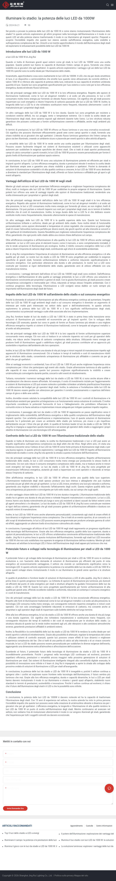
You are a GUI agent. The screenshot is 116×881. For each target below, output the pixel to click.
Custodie (89, 826)
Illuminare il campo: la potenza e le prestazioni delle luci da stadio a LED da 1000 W (31, 840)
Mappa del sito (81, 875)
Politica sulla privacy (64, 875)
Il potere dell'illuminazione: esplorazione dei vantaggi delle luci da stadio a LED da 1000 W (87, 834)
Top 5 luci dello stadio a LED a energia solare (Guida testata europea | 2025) (22, 833)
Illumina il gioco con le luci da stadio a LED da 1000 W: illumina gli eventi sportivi (31, 846)
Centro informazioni (104, 826)
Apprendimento (76, 826)
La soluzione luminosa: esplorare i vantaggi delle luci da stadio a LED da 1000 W (87, 846)
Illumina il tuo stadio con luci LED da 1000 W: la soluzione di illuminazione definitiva (87, 840)
